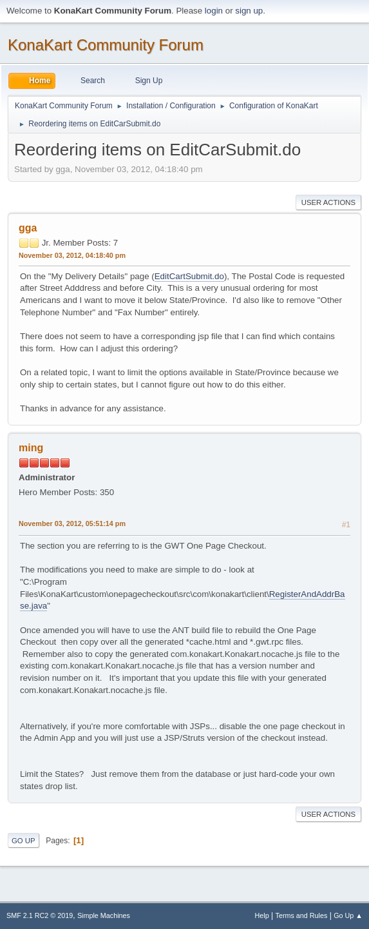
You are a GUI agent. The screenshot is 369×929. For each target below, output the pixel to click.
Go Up (23, 841)
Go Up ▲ (348, 915)
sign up (249, 10)
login (214, 10)
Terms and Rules (302, 915)
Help (262, 915)
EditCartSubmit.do (189, 276)
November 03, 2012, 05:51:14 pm (72, 523)
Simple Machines (103, 915)
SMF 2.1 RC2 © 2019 (39, 915)
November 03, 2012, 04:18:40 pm (72, 255)
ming (31, 447)
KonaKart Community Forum (105, 45)
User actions (328, 202)
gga (28, 227)
